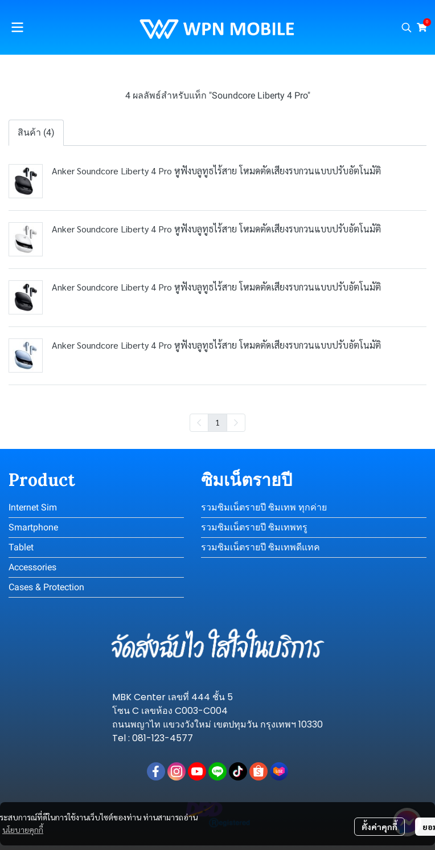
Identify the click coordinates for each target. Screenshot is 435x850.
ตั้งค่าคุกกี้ (379, 827)
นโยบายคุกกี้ (22, 829)
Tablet (21, 547)
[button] (407, 27)
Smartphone (33, 527)
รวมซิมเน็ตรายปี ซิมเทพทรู (254, 527)
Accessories (32, 567)
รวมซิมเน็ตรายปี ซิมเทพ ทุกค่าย (264, 507)
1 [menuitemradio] (217, 422)
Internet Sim (33, 507)
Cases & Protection (46, 587)
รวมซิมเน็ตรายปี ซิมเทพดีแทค (260, 547)
